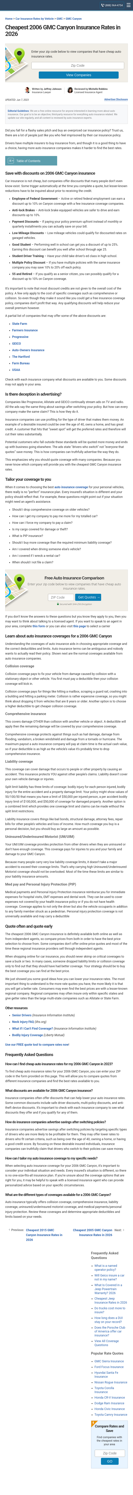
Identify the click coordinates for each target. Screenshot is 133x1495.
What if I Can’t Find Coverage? (32, 1028)
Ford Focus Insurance (109, 1367)
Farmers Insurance (25, 330)
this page (79, 626)
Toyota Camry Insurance (111, 1414)
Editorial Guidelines (18, 111)
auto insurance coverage (71, 487)
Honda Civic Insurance (110, 1409)
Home (8, 18)
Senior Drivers (22, 1015)
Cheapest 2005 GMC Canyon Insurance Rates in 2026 (92, 1232)
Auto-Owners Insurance (28, 350)
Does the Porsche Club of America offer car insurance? (110, 1331)
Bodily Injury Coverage (27, 1035)
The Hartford (21, 356)
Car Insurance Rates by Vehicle (34, 18)
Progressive (20, 337)
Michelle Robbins (98, 89)
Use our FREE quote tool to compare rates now (36, 1044)
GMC (60, 18)
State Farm (19, 323)
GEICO (16, 343)
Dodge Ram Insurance (109, 1403)
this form (39, 626)
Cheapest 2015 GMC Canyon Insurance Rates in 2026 (44, 1235)
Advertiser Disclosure (116, 99)
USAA (16, 370)
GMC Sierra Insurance (109, 1361)
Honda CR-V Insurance (110, 1397)
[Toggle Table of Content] (31, 160)
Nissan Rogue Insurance (111, 1382)
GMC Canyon (74, 18)
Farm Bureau (21, 363)
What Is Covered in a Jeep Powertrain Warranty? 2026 (108, 1289)
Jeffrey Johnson (53, 89)
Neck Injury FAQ (23, 1022)
